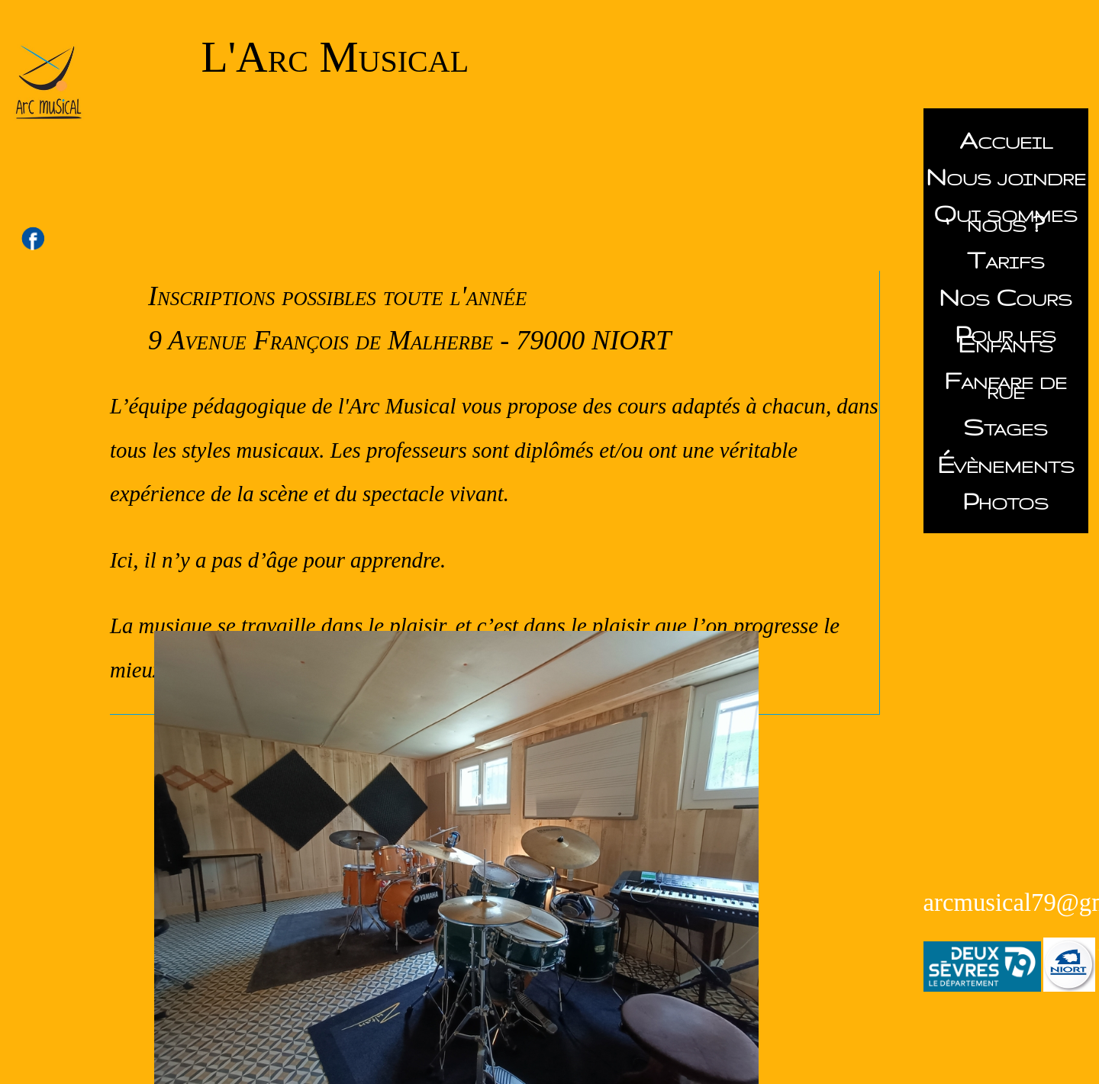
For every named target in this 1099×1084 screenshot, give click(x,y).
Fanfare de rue (1005, 386)
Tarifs (1006, 260)
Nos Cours (1005, 297)
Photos (1005, 501)
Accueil (1005, 140)
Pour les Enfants (1005, 339)
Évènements (1006, 465)
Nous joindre (1006, 177)
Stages (1005, 427)
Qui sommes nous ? (1005, 218)
